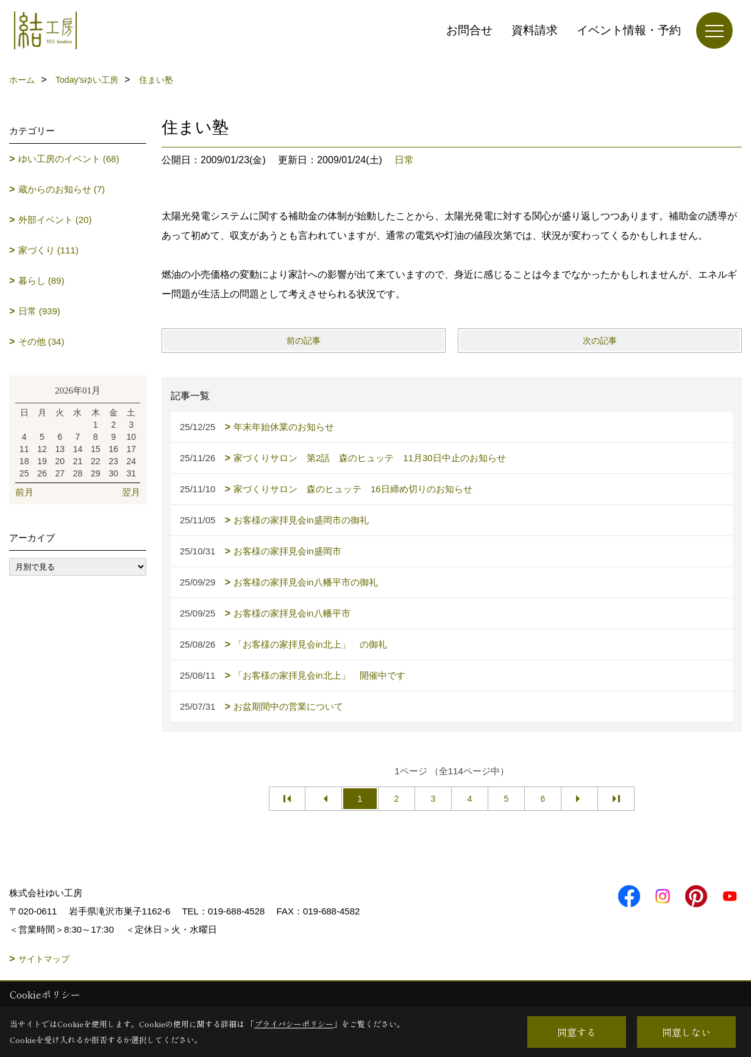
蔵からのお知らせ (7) (61, 189)
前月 (24, 492)
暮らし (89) (41, 280)
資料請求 (534, 30)
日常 (404, 160)
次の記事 (600, 340)
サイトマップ (43, 959)
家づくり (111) (48, 250)
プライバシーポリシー (293, 1024)
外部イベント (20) (55, 219)
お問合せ (469, 30)
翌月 (131, 492)
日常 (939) (39, 311)
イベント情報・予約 (629, 30)
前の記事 (304, 340)
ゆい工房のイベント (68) (68, 159)
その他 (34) (41, 341)
